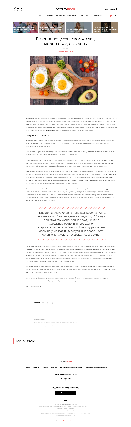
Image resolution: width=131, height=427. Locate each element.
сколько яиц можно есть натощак (66, 324)
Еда (66, 53)
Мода (76, 15)
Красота (36, 15)
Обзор (71, 53)
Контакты (36, 368)
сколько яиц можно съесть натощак (44, 324)
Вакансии (54, 368)
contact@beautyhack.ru (67, 416)
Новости (84, 15)
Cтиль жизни (66, 15)
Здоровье (45, 15)
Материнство (55, 15)
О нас (28, 368)
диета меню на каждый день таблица (44, 327)
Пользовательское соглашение (96, 368)
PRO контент (93, 15)
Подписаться (65, 394)
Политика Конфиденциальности (71, 368)
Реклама (45, 368)
